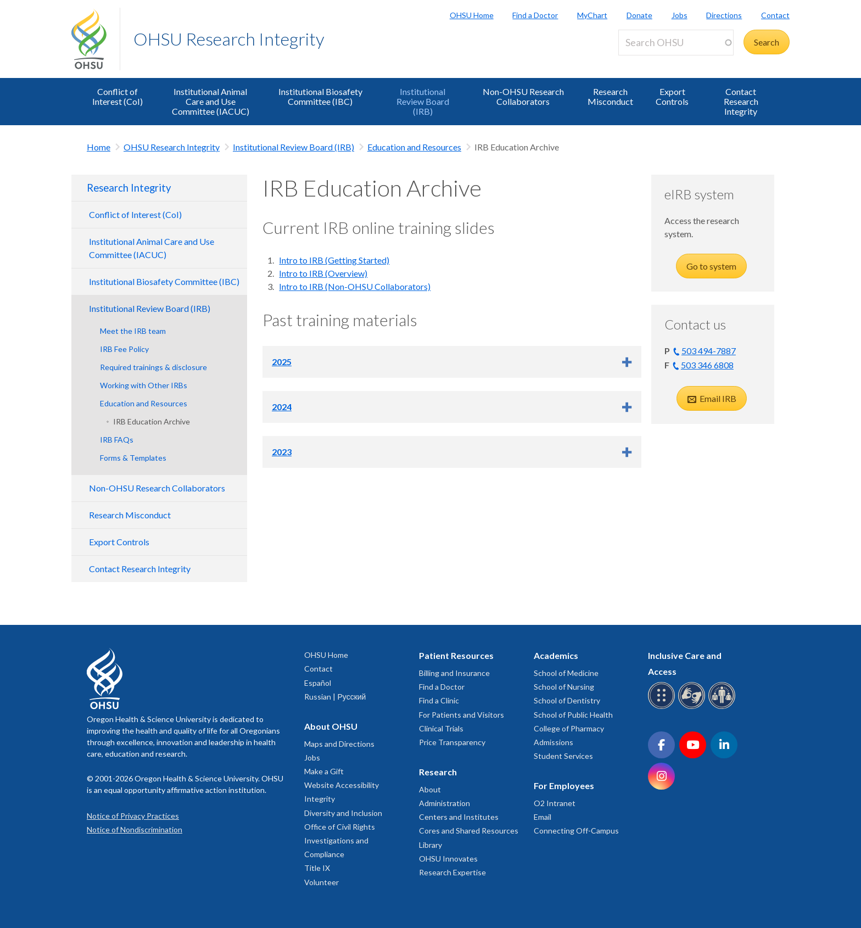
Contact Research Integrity (741, 101)
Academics (556, 655)
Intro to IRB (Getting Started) (334, 260)
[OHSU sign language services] (693, 707)
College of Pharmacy (569, 728)
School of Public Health (573, 714)
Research (438, 772)
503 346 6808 (707, 365)
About (430, 789)
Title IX (317, 868)
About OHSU (330, 726)
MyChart (592, 15)
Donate (639, 15)
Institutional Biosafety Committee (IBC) (320, 96)
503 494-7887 (708, 350)
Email (542, 816)
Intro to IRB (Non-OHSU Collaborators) (355, 286)
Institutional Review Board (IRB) (422, 101)
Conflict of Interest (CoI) (117, 96)
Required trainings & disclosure (153, 367)
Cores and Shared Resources (468, 830)
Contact (775, 15)
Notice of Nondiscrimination (134, 829)
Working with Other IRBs (143, 385)
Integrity (319, 798)
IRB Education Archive (151, 421)
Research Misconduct (610, 96)
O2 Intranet (554, 803)
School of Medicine (566, 673)
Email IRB (717, 398)
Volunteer (321, 882)
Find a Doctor (535, 15)
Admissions (553, 742)
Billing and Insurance (454, 673)
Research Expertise (452, 872)
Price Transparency (452, 742)
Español (317, 682)
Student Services (563, 756)
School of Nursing (564, 686)
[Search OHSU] (676, 42)
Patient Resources (456, 655)
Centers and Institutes (459, 816)
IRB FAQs (116, 439)
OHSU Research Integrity (229, 38)
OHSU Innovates (448, 858)
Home (98, 147)
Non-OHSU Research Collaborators (523, 96)
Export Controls (672, 96)
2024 (282, 406)
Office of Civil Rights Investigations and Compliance (339, 840)
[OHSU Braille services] (663, 707)
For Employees (564, 785)
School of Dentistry (567, 700)
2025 (282, 361)
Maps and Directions (339, 743)
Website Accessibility (341, 785)
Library (430, 844)
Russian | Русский (335, 696)
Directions (724, 15)
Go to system (711, 266)
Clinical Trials (441, 728)
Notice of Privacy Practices (133, 815)
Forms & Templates (133, 457)
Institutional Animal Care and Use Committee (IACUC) (210, 101)
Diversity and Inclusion (343, 813)
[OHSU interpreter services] (723, 707)
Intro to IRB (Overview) (323, 273)
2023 (282, 451)
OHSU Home (472, 15)
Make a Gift (324, 771)
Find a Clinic (439, 700)
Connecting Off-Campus (576, 830)
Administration (444, 803)
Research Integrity (129, 188)
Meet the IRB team (133, 331)
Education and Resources (414, 147)
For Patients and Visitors (461, 714)
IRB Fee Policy (124, 349)
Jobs (679, 15)
